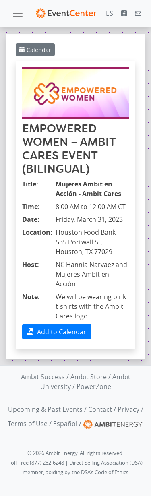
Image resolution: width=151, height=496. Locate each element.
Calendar (35, 50)
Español (65, 423)
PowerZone (94, 386)
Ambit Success (43, 376)
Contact (100, 409)
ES (109, 13)
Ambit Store (88, 376)
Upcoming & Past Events (45, 409)
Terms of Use (28, 423)
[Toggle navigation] (17, 13)
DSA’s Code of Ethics (104, 472)
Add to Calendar (56, 331)
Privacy (128, 409)
